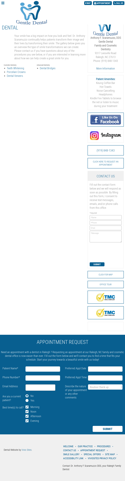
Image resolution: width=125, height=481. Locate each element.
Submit (97, 264)
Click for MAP (106, 274)
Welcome (68, 446)
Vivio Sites (27, 449)
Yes (32, 400)
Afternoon (35, 416)
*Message (106, 236)
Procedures (103, 446)
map (89, 3)
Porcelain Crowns (16, 72)
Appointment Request (92, 450)
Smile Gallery (71, 454)
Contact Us (69, 450)
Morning (34, 407)
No (32, 396)
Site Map (110, 454)
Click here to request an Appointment (105, 163)
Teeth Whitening (15, 68)
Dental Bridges (47, 68)
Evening (34, 421)
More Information (105, 68)
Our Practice (85, 446)
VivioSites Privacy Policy (102, 458)
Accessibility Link (73, 458)
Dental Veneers (15, 76)
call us (119, 3)
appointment (104, 3)
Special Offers (92, 454)
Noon (33, 411)
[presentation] (100, 252)
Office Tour (106, 284)
